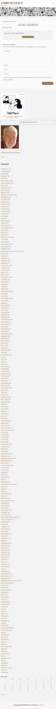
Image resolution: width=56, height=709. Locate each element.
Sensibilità (3, 639)
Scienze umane (5, 630)
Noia (2, 660)
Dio (2, 609)
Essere (2, 475)
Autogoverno (4, 373)
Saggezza (4, 263)
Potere (3, 293)
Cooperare (4, 270)
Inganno (3, 348)
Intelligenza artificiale (7, 458)
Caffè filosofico (5, 319)
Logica (3, 272)
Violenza (3, 406)
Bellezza (3, 289)
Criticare (3, 326)
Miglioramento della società (8, 517)
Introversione (4, 493)
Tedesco (3, 613)
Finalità (3, 472)
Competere (4, 211)
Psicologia (4, 199)
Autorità (3, 559)
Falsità (3, 286)
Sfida (2, 540)
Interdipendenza (5, 298)
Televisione (4, 564)
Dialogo (3, 451)
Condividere (4, 246)
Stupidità (3, 308)
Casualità (3, 300)
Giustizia (3, 463)
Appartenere (4, 188)
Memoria (3, 442)
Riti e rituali (4, 366)
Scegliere (3, 258)
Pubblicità (3, 625)
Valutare (13, 21)
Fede (2, 569)
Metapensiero (4, 533)
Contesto (3, 672)
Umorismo (4, 340)
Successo (3, 508)
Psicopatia (4, 317)
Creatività (3, 369)
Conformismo (5, 265)
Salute (2, 642)
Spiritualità (4, 402)
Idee (2, 362)
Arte (2, 357)
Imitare (3, 296)
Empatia (3, 378)
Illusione (3, 345)
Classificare (4, 620)
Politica (3, 223)
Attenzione (4, 425)
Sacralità (3, 435)
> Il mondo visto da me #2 (28, 122)
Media (2, 411)
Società (3, 235)
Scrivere (3, 606)
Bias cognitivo (5, 388)
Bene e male (4, 399)
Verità (2, 232)
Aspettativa (4, 578)
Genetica (3, 413)
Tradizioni (3, 503)
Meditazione (4, 482)
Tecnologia (4, 505)
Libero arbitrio (5, 244)
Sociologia (4, 616)
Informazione (5, 355)
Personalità (4, 522)
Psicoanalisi (4, 529)
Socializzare (4, 515)
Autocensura (4, 420)
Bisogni (3, 173)
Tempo (3, 364)
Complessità (4, 350)
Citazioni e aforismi (6, 500)
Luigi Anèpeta (5, 543)
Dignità (3, 649)
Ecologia (3, 395)
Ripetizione (4, 653)
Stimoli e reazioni (6, 465)
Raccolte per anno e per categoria (10, 152)
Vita (2, 218)
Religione (3, 176)
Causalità (3, 268)
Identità (3, 275)
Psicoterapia (4, 324)
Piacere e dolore (5, 183)
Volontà (3, 284)
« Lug (2, 694)
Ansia (2, 632)
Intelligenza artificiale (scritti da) (10, 580)
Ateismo (3, 531)
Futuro (3, 392)
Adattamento (4, 538)
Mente (2, 185)
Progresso (4, 446)
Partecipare (4, 545)
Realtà (3, 489)
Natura (3, 390)
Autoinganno (4, 383)
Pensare (3, 213)
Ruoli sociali (4, 385)
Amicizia (3, 470)
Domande (3, 312)
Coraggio (3, 526)
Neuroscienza (4, 590)
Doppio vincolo (5, 453)
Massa (3, 599)
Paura (2, 256)
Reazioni (3, 637)
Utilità (2, 562)
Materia (3, 665)
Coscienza (4, 204)
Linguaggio (4, 336)
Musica (3, 418)
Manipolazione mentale (7, 484)
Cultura (3, 310)
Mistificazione (5, 397)
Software (3, 597)
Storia (2, 496)
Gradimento (4, 498)
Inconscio (3, 190)
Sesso (2, 416)
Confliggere (4, 197)
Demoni (3, 439)
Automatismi (4, 329)
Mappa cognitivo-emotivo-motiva (10, 251)
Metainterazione (5, 576)
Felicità (3, 230)
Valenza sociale (5, 428)
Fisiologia (3, 663)
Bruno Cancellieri (5, 583)
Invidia (3, 611)
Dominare (3, 477)
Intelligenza (4, 249)
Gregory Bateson (5, 519)
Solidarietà (4, 512)
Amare (3, 253)
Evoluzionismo (5, 444)
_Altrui (2, 239)
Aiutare (3, 524)
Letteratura (4, 376)
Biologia (3, 592)
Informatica (4, 555)
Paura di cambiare (6, 430)
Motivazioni (4, 225)
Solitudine (3, 331)
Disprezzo (3, 423)
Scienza (3, 343)
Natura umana (5, 181)
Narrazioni (4, 550)
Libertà (3, 216)
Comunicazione (5, 228)
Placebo (3, 585)
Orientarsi (3, 604)
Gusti (2, 656)
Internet (3, 587)
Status (3, 303)
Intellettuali (4, 602)
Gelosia (3, 651)
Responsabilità (5, 460)
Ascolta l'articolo (28, 37)
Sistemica (3, 209)
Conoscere (4, 171)
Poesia (3, 380)
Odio (2, 479)
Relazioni (3, 220)
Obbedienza (4, 456)
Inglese (3, 644)
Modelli (3, 449)
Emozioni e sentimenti (7, 195)
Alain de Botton (5, 646)
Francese (3, 409)
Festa (2, 491)
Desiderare (4, 322)
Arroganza (4, 315)
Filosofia (3, 192)
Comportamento (5, 291)
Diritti (2, 623)
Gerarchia (7, 21)
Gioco (2, 359)
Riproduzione (4, 658)
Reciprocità (4, 552)
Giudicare (3, 202)
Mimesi (3, 595)
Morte (2, 352)
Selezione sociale (5, 668)
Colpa (2, 404)
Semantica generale (6, 627)
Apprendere (4, 305)
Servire (3, 618)
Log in (2, 156)
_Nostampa (4, 279)
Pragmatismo (5, 510)
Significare (4, 635)
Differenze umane (6, 237)
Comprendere (5, 277)
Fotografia (4, 571)
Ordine (3, 536)
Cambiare (3, 242)
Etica (2, 178)
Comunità (3, 338)
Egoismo (3, 548)
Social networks (5, 573)
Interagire (3, 169)
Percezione (4, 371)
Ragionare (4, 260)
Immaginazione (5, 333)
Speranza (3, 557)
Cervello (3, 432)
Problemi (3, 437)
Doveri (3, 670)
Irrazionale (4, 566)
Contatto (40, 705)
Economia (4, 467)
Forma (3, 486)
